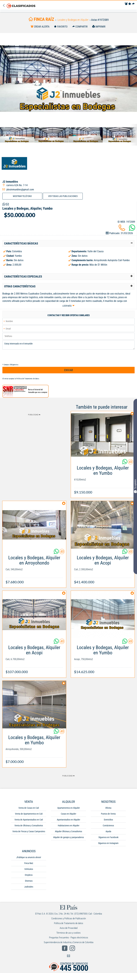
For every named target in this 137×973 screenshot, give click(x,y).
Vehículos (28, 869)
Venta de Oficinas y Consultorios (28, 825)
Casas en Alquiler (68, 813)
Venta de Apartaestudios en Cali (28, 819)
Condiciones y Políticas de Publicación (68, 918)
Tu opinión (135, 486)
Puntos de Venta (108, 813)
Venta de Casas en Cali (28, 808)
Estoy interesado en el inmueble (68, 344)
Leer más (67, 306)
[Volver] (4, 5)
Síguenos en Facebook (108, 837)
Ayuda (108, 831)
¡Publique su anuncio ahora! (29, 857)
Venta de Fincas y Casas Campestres (28, 831)
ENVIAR (68, 370)
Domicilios (108, 819)
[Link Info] (103, 478)
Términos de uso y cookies (68, 932)
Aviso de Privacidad (68, 928)
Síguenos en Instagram (108, 843)
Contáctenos (108, 825)
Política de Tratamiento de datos (27, 379)
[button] (68, 243)
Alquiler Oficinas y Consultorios (68, 831)
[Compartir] (133, 4)
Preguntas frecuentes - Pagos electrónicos (68, 937)
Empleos (28, 875)
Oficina (108, 808)
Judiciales (28, 886)
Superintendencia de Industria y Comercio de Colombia (68, 942)
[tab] (68, 243)
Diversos (28, 881)
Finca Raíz (28, 863)
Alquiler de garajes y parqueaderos (68, 837)
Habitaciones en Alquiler (68, 825)
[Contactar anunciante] (130, 463)
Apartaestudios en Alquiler (68, 819)
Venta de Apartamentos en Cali (29, 813)
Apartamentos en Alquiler (68, 808)
